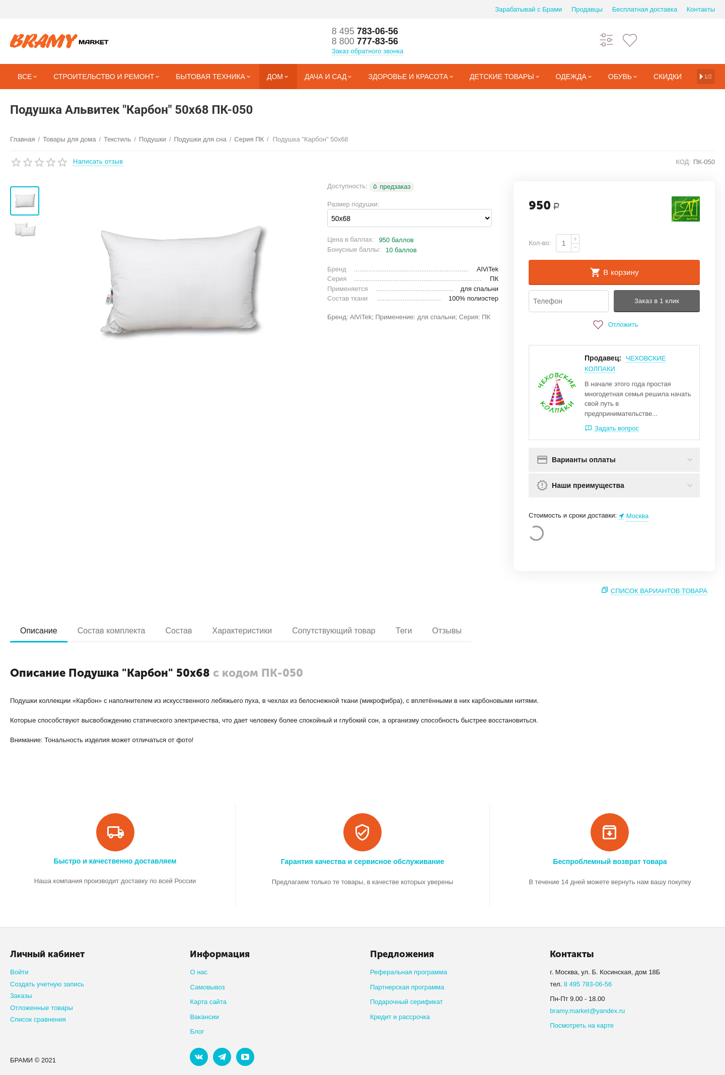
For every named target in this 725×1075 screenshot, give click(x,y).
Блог (197, 1031)
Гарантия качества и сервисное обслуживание (362, 861)
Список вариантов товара (659, 591)
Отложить (614, 325)
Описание (38, 630)
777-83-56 (365, 41)
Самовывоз (207, 987)
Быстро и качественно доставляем (115, 861)
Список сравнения (38, 1019)
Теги (404, 630)
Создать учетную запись (47, 984)
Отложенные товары (41, 1008)
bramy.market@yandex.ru (587, 1011)
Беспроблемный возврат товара (610, 861)
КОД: (683, 162)
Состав (178, 630)
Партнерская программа (407, 987)
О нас (198, 972)
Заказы (21, 995)
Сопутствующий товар (334, 630)
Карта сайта (208, 1002)
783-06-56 (365, 31)
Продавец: (603, 358)
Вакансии (204, 1017)
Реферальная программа (408, 972)
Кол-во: (540, 243)
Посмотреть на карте (582, 1025)
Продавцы (587, 9)
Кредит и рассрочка (400, 1017)
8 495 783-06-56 (588, 984)
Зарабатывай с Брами (528, 9)
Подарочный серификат (406, 1002)
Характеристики (242, 630)
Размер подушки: (353, 204)
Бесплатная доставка (644, 9)
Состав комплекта (112, 630)
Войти (19, 972)
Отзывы (447, 630)
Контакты (701, 9)
